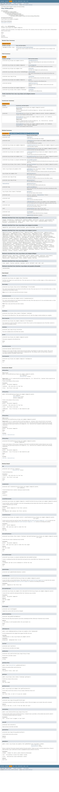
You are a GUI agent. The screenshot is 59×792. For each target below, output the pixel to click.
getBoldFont (30, 168)
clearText (29, 137)
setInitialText (30, 208)
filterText (31, 68)
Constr (12, 4)
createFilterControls (32, 145)
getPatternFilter (31, 183)
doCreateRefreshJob (31, 159)
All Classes (26, 3)
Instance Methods (23, 133)
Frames (14, 3)
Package (6, 1)
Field (9, 4)
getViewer (29, 191)
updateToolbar (30, 215)
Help (27, 1)
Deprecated (20, 1)
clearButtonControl (33, 60)
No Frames (19, 3)
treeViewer (31, 89)
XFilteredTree (19, 107)
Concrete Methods (33, 133)
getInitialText (30, 180)
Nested (5, 4)
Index (24, 1)
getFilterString (31, 176)
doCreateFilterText (31, 156)
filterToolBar (31, 71)
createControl (30, 140)
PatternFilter (19, 117)
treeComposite (31, 87)
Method (16, 4)
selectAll (29, 198)
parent (30, 79)
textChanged (30, 211)
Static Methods (13, 133)
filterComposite (32, 65)
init (28, 194)
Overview (2, 1)
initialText (31, 76)
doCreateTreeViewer (31, 164)
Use (13, 1)
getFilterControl (31, 173)
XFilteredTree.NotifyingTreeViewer (24, 47)
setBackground (30, 201)
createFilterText (31, 148)
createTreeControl (31, 151)
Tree (16, 1)
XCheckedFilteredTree (6, 22)
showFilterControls (33, 83)
